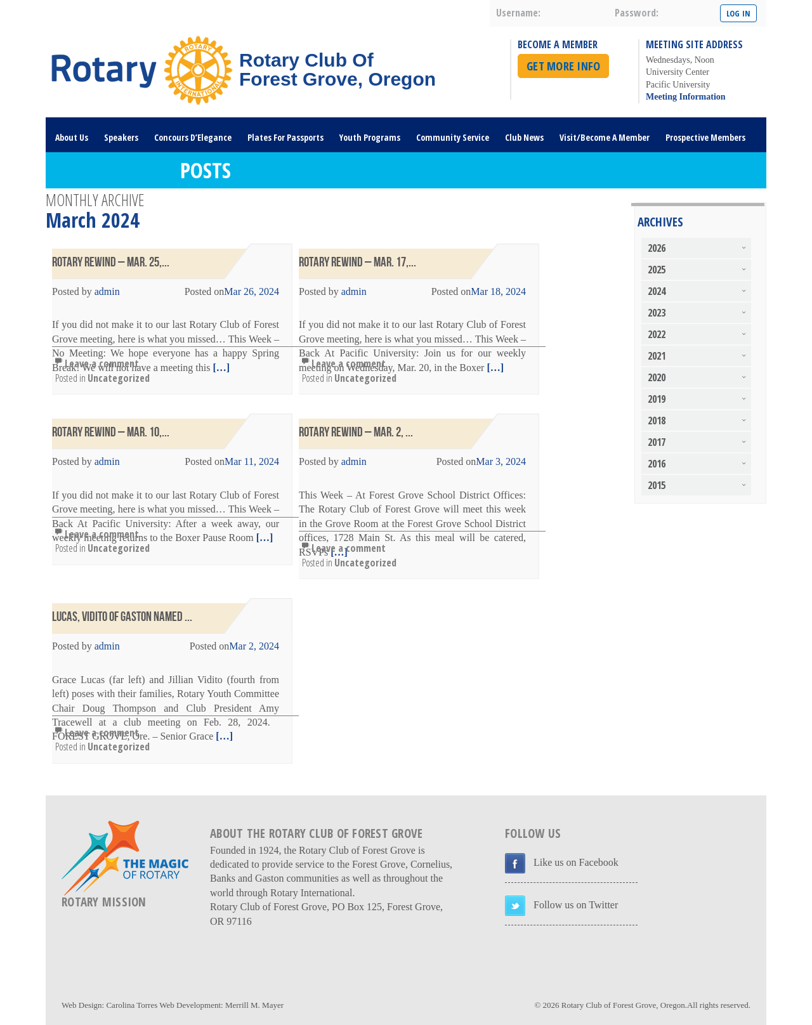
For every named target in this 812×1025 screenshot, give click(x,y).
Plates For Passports (285, 137)
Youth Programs (369, 137)
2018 (656, 421)
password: (636, 13)
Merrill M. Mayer (254, 1005)
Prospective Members (705, 137)
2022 (656, 334)
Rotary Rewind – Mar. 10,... (110, 432)
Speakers (121, 137)
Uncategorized (119, 378)
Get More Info (563, 66)
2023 (656, 313)
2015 (656, 485)
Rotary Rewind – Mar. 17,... (357, 262)
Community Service (452, 137)
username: (518, 13)
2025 (656, 270)
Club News (524, 137)
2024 (656, 291)
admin (107, 291)
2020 (656, 377)
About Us (71, 137)
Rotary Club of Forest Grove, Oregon (623, 1005)
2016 (656, 464)
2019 (656, 399)
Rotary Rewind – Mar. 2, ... (356, 432)
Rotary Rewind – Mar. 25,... (110, 262)
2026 (656, 248)
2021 (656, 356)
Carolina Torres (131, 1005)
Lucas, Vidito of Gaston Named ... (122, 617)
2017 (656, 442)
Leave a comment (102, 363)
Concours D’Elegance (193, 137)
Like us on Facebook (576, 862)
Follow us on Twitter (576, 904)
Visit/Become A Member (605, 137)
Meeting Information (686, 96)
